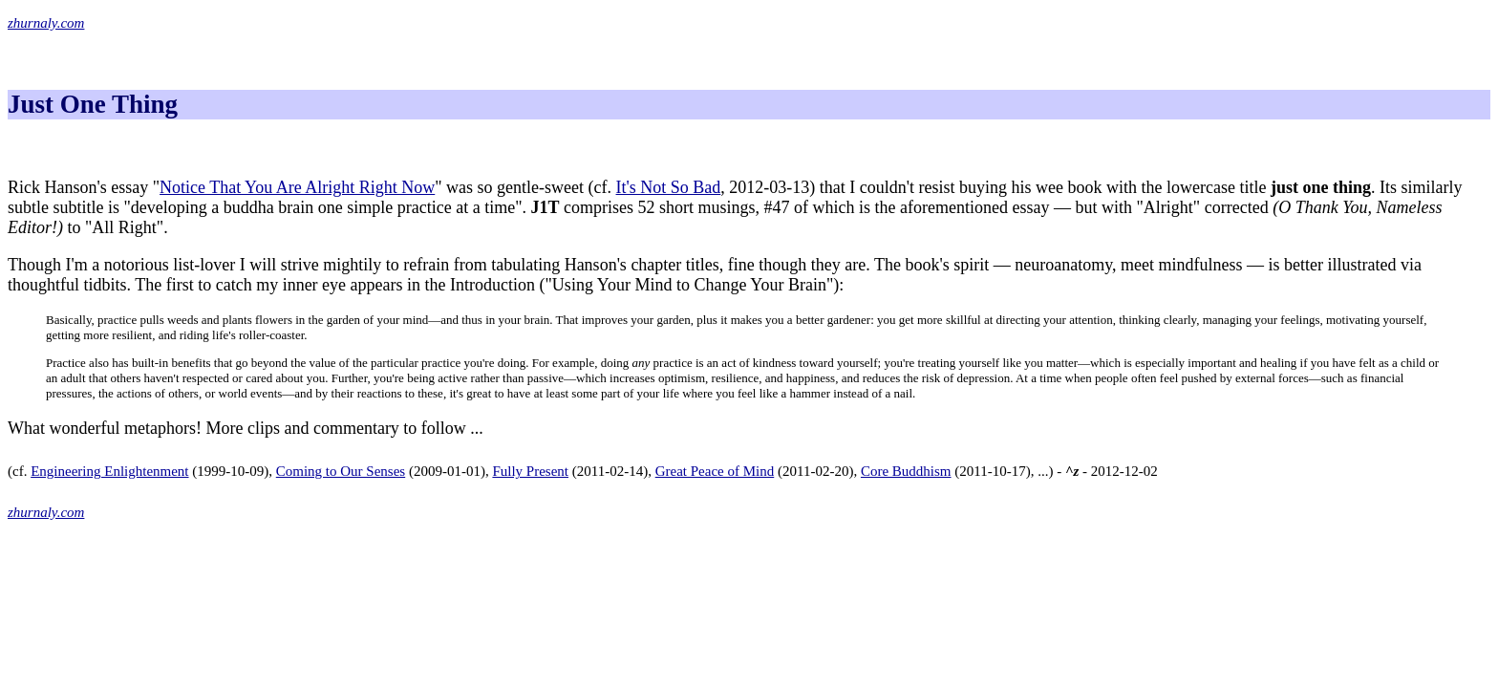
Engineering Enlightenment (109, 471)
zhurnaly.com (46, 23)
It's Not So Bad (668, 187)
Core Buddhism (906, 471)
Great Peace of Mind (715, 471)
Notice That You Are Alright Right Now (297, 187)
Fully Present (530, 471)
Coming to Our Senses (340, 471)
